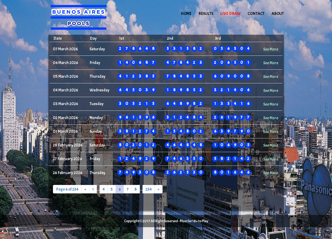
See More (270, 49)
